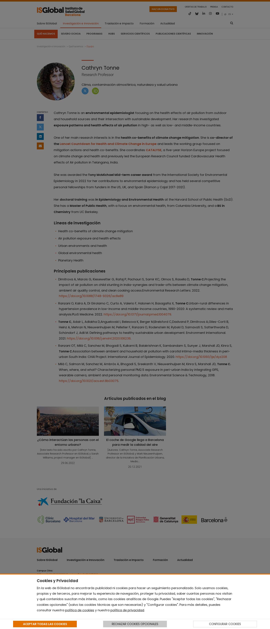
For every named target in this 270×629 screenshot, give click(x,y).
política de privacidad (127, 610)
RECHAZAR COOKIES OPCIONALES (135, 624)
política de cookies (79, 610)
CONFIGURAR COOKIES (225, 624)
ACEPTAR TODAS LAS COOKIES (45, 624)
